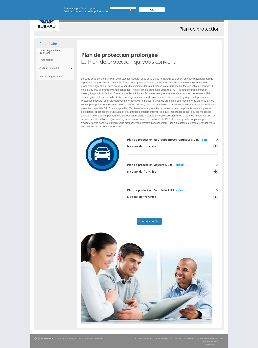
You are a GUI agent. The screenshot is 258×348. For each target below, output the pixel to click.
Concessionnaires (143, 338)
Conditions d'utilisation (182, 338)
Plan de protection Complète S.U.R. (155, 190)
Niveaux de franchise (141, 146)
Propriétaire (48, 43)
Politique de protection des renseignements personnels (210, 341)
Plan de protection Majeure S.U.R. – (155, 165)
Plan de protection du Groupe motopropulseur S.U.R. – (167, 139)
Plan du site (161, 338)
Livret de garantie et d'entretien (49, 51)
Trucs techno (46, 60)
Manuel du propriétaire (51, 76)
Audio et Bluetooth (49, 68)
